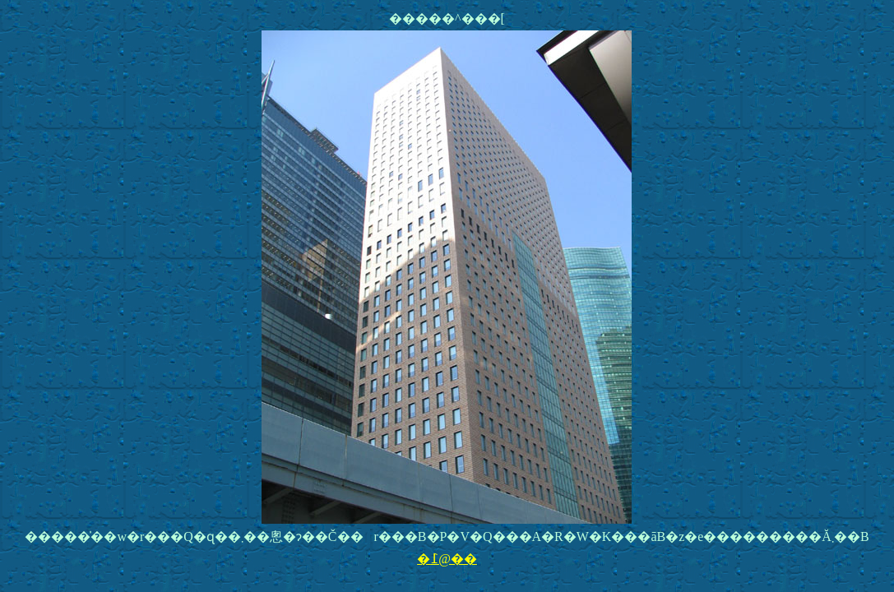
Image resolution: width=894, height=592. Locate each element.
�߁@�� (447, 559)
